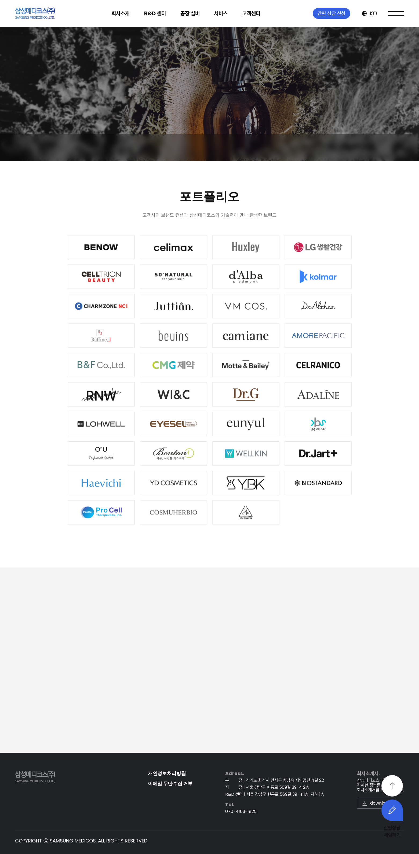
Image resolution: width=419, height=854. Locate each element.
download (376, 803)
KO (369, 8)
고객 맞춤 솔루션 (198, 147)
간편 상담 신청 (331, 8)
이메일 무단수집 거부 (170, 783)
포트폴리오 (250, 147)
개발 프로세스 (144, 147)
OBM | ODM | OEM (87, 147)
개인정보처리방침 (167, 773)
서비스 (319, 182)
